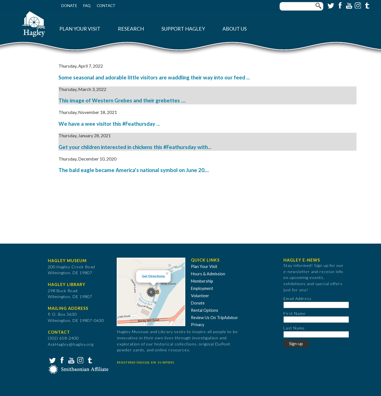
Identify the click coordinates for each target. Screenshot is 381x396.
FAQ (87, 5)
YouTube (348, 5)
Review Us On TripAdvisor (214, 317)
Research (131, 29)
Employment (202, 288)
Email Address (297, 298)
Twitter (330, 5)
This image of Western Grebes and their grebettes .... (122, 100)
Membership (202, 281)
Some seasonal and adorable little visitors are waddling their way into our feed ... (154, 77)
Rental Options (204, 310)
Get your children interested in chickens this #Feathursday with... (134, 147)
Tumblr (366, 5)
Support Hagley (183, 29)
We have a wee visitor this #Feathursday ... (109, 124)
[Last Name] (316, 334)
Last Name (294, 328)
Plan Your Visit (79, 29)
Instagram (357, 5)
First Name (294, 313)
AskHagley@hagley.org (71, 344)
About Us (234, 29)
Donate (69, 5)
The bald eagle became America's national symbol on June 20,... (133, 170)
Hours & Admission (208, 273)
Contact (106, 5)
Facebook (339, 5)
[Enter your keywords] (301, 6)
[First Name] (316, 319)
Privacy (197, 324)
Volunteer (200, 295)
